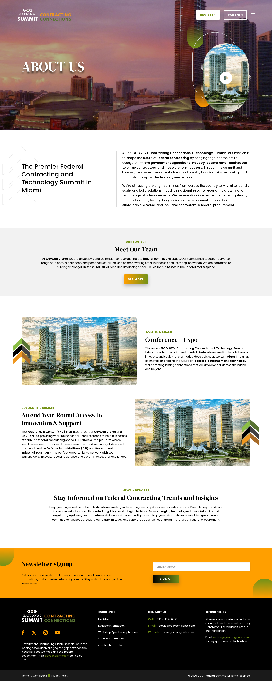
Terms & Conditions (34, 675)
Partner (235, 15)
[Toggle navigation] (253, 14)
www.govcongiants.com (178, 632)
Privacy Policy (59, 675)
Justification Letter (110, 645)
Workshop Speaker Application (118, 632)
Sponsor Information (111, 638)
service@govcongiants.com (177, 626)
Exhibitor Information (111, 626)
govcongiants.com (57, 656)
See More (136, 279)
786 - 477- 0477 (167, 619)
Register (208, 15)
